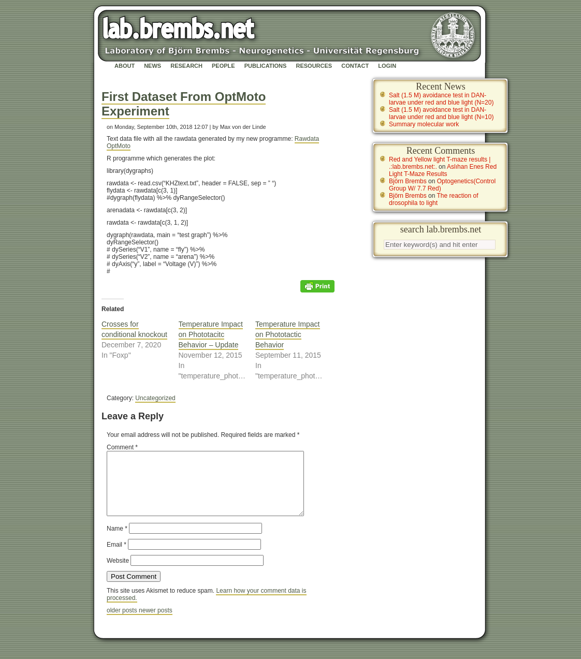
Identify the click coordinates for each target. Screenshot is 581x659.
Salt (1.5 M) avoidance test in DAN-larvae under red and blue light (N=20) (441, 99)
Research (186, 66)
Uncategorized (155, 398)
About (124, 66)
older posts (123, 622)
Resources (314, 66)
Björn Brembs (408, 181)
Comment (122, 447)
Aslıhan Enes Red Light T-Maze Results (443, 170)
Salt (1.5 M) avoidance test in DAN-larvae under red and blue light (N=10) (441, 113)
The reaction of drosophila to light (433, 199)
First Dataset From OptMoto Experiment (183, 104)
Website (118, 573)
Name (117, 541)
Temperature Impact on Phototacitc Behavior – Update (211, 334)
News (152, 66)
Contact (355, 66)
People (223, 66)
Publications (265, 66)
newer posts (155, 622)
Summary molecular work (424, 124)
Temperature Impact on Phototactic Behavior (287, 334)
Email (116, 557)
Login (387, 66)
